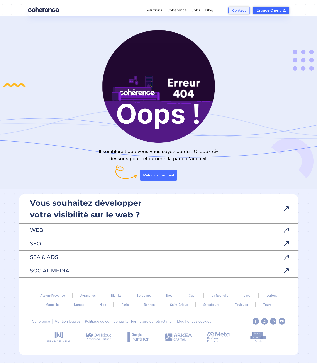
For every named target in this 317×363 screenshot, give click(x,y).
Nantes (79, 304)
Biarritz (116, 295)
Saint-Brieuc (179, 304)
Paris (125, 304)
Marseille (52, 304)
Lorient (271, 295)
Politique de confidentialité (107, 321)
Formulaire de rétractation (152, 321)
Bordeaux (144, 295)
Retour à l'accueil (158, 175)
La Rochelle (220, 295)
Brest (169, 295)
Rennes (149, 304)
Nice (103, 304)
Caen (192, 295)
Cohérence (41, 321)
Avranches (88, 295)
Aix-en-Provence (52, 295)
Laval (247, 295)
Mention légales (67, 321)
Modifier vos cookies (194, 321)
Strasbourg (211, 304)
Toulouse (241, 304)
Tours (267, 304)
